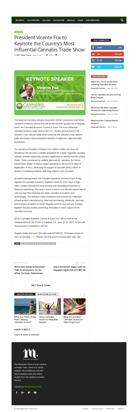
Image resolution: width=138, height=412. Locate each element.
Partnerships (92, 20)
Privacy (85, 408)
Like (120, 47)
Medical (71, 20)
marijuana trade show (46, 243)
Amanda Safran (98, 88)
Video (80, 20)
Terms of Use (97, 408)
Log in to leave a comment (26, 334)
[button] (122, 20)
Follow (118, 54)
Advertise (110, 408)
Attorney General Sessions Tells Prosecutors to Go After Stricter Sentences (29, 270)
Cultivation (33, 20)
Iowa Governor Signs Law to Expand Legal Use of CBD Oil (69, 268)
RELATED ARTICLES (25, 294)
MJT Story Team (24, 55)
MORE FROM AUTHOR (47, 294)
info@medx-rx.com (33, 387)
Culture (46, 20)
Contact (121, 408)
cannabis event (28, 243)
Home (16, 26)
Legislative (58, 20)
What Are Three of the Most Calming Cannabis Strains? (25, 319)
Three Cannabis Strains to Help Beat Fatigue (48, 319)
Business (20, 20)
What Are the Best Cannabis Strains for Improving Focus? (73, 319)
